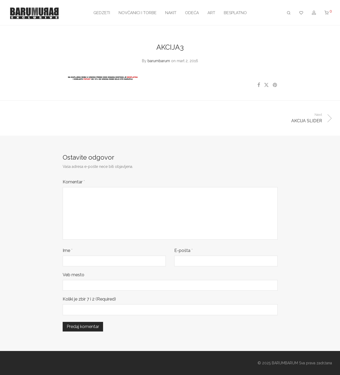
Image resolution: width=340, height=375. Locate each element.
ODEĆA (192, 12)
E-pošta (183, 250)
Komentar (74, 181)
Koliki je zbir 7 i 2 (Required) (89, 299)
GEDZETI (101, 12)
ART (211, 12)
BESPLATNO (235, 12)
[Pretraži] (288, 12)
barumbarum (159, 61)
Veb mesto (73, 274)
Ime (68, 250)
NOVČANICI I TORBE (138, 12)
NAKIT (170, 12)
